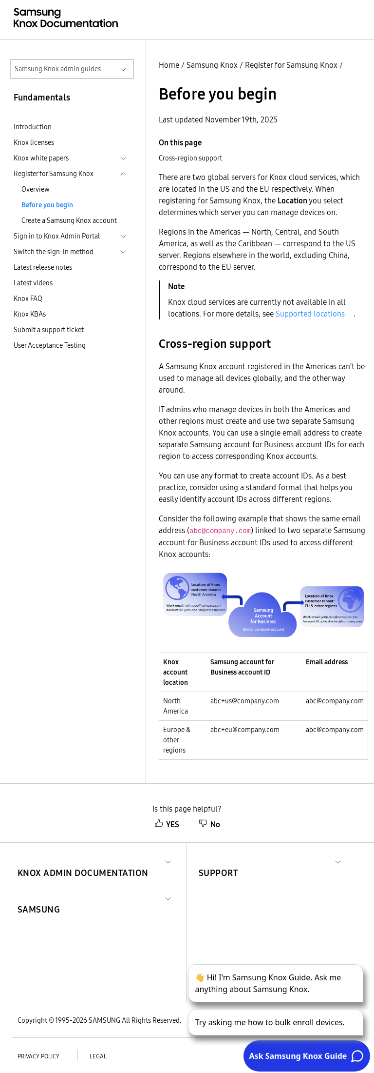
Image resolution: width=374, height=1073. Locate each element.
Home (169, 65)
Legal (98, 1056)
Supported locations (310, 313)
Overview (35, 189)
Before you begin (47, 205)
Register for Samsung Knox (291, 65)
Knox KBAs (30, 314)
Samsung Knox (212, 65)
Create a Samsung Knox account (69, 220)
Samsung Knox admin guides (58, 69)
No (209, 824)
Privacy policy (38, 1056)
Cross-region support (190, 158)
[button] (83, 861)
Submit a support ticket (49, 330)
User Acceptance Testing (50, 345)
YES (166, 824)
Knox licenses (34, 142)
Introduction (33, 127)
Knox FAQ (28, 298)
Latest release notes (43, 267)
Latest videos (33, 283)
